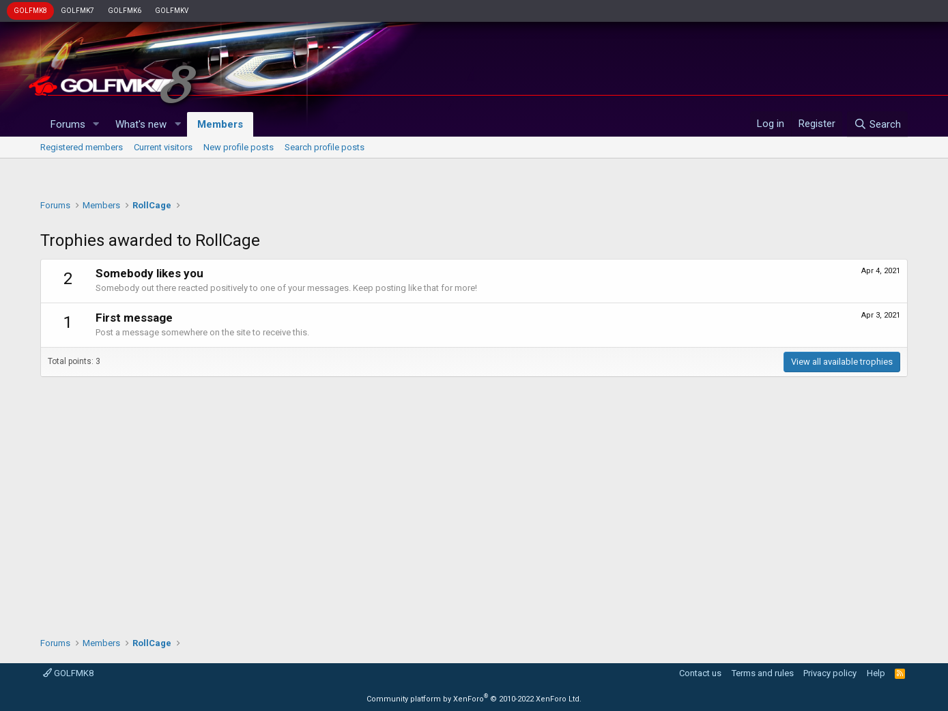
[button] (95, 124)
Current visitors (163, 147)
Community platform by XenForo (474, 699)
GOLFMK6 (124, 10)
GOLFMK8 (30, 10)
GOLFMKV (171, 10)
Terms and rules (763, 673)
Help (876, 673)
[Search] (877, 124)
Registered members (81, 147)
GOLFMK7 (77, 10)
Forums (68, 124)
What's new (141, 124)
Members (220, 124)
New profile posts (238, 147)
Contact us (700, 673)
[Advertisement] (474, 175)
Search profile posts (324, 147)
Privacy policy (830, 673)
